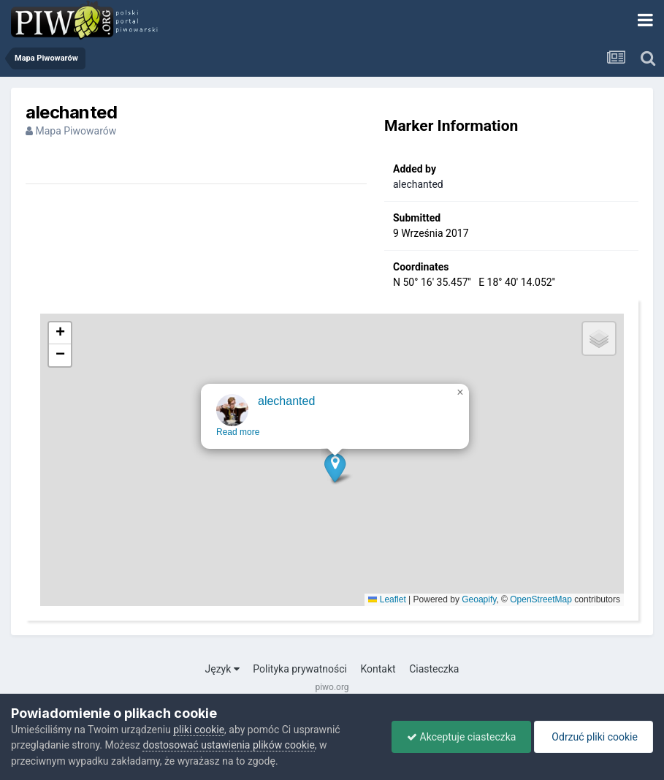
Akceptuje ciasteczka (461, 737)
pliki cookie (198, 729)
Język (222, 669)
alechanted (418, 184)
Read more (238, 441)
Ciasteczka (434, 669)
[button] (335, 476)
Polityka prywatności (300, 669)
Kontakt (377, 669)
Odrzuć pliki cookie (593, 737)
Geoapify (479, 599)
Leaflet (386, 599)
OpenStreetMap (541, 599)
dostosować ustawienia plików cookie (228, 745)
